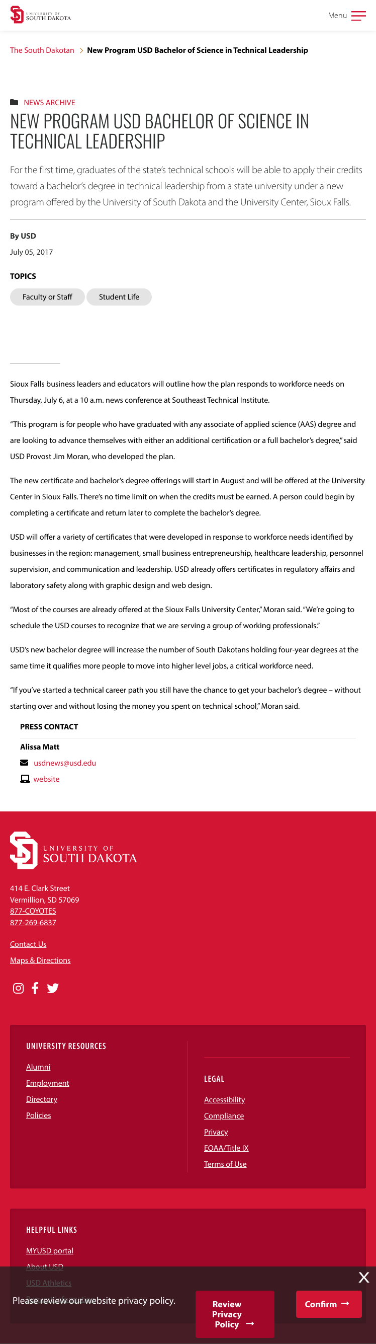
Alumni (38, 1067)
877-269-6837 (33, 923)
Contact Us (28, 944)
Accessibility (224, 1100)
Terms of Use (225, 1164)
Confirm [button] (321, 1304)
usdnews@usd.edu (65, 763)
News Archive (49, 103)
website (46, 779)
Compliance (224, 1116)
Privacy (216, 1132)
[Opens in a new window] (18, 989)
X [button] (364, 1277)
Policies (38, 1115)
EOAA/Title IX (226, 1148)
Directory (41, 1099)
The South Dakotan (42, 50)
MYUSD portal (49, 1251)
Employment (47, 1083)
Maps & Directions (40, 960)
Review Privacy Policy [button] (227, 1314)
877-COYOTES (33, 911)
